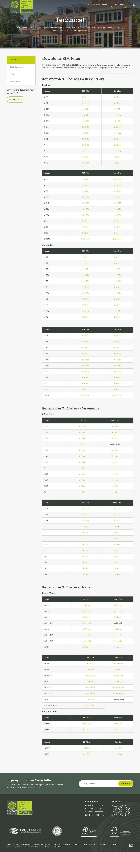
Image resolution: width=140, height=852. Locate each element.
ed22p (86, 729)
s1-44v (85, 311)
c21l (85, 538)
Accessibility (21, 847)
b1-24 (85, 127)
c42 (85, 568)
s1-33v (85, 293)
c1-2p (82, 426)
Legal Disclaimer (90, 844)
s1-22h (85, 269)
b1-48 (85, 163)
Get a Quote (119, 5)
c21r (85, 544)
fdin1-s (86, 605)
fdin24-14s (87, 635)
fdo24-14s (91, 687)
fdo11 (91, 669)
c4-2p (85, 508)
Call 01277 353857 (98, 5)
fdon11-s (118, 663)
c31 (85, 556)
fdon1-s (118, 647)
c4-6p (85, 520)
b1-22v (85, 115)
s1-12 (85, 263)
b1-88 (85, 191)
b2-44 (85, 221)
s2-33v (85, 371)
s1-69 (85, 347)
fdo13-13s (91, 675)
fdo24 (91, 699)
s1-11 (85, 257)
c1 (82, 444)
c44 (85, 574)
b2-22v (85, 209)
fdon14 (118, 681)
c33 (85, 562)
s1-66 (85, 341)
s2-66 (85, 383)
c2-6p (82, 462)
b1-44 (85, 145)
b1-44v (85, 151)
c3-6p (82, 486)
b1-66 (85, 179)
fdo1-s (86, 647)
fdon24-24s (118, 693)
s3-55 (85, 389)
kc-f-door (90, 705)
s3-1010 (85, 395)
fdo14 (91, 681)
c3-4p (82, 480)
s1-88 (85, 353)
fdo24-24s (91, 693)
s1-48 (85, 335)
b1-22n (85, 109)
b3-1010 (85, 239)
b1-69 (85, 185)
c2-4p (82, 456)
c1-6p (82, 438)
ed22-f (118, 723)
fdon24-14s (118, 687)
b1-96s (85, 197)
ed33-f (118, 748)
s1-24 (85, 287)
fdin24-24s (87, 641)
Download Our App (95, 815)
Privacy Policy (103, 844)
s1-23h (85, 281)
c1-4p (82, 432)
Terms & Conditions (61, 844)
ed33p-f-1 (86, 748)
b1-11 (85, 97)
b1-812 (85, 203)
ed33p (86, 754)
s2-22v (85, 365)
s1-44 (85, 305)
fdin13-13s (87, 623)
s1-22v (85, 275)
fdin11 (86, 617)
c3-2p (82, 474)
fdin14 (86, 629)
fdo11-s (91, 663)
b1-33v (85, 133)
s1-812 (85, 359)
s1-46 (85, 317)
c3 (82, 492)
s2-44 (85, 377)
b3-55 (85, 233)
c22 (85, 550)
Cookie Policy (75, 844)
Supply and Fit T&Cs (52, 847)
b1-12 (85, 103)
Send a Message (93, 808)
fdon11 (118, 669)
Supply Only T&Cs (35, 847)
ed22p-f (87, 723)
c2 (82, 468)
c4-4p (85, 514)
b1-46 (85, 157)
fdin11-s (87, 611)
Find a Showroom (94, 812)
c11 (85, 532)
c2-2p (82, 450)
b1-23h (85, 121)
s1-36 (85, 299)
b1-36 (85, 139)
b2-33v (85, 215)
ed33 (119, 754)
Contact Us (14, 99)
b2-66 (85, 227)
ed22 (118, 729)
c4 (85, 526)
